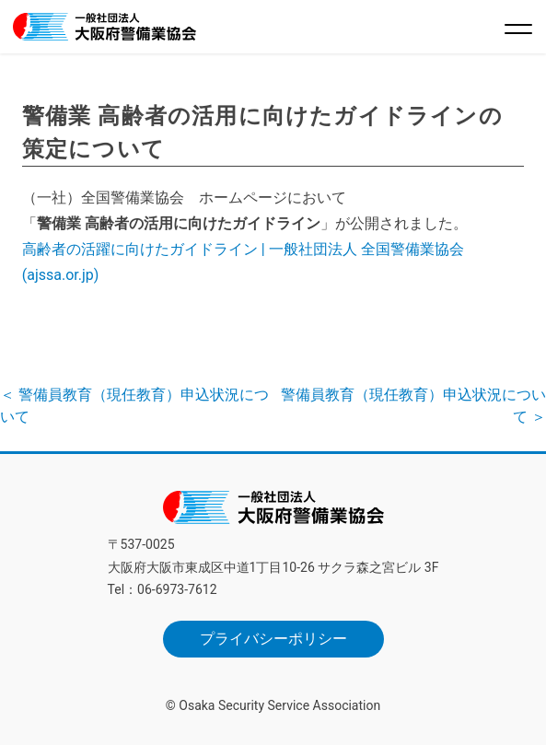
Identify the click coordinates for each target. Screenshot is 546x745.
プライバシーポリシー (273, 638)
